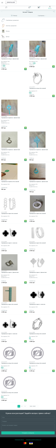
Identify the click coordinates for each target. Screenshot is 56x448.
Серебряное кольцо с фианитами (10, 58)
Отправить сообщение (28, 433)
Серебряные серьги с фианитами (10, 272)
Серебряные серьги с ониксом (9, 243)
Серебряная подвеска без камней (10, 181)
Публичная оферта (19, 439)
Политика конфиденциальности (33, 439)
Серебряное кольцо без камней (37, 88)
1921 (31, 406)
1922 (34, 406)
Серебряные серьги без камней (9, 213)
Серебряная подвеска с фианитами (10, 117)
